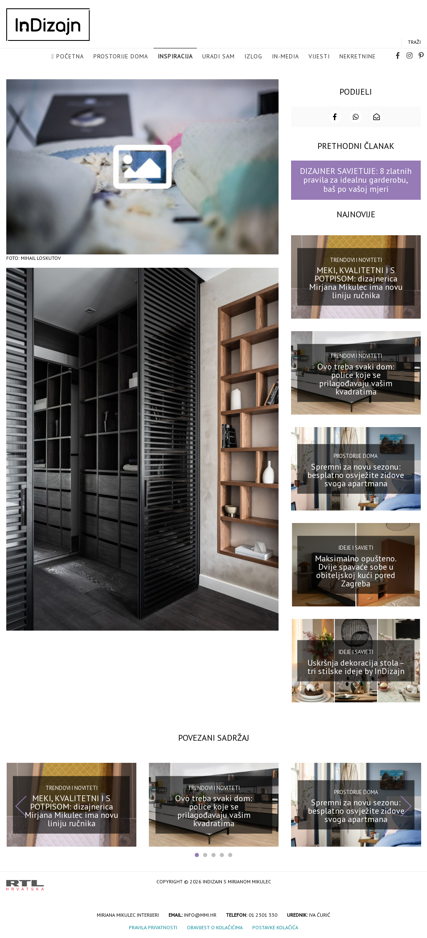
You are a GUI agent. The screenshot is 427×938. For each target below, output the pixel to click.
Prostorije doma (120, 56)
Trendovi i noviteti (356, 259)
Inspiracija (175, 56)
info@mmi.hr (200, 914)
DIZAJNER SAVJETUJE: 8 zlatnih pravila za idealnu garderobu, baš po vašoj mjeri (356, 179)
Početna (70, 56)
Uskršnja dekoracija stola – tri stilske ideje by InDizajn (355, 666)
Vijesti (319, 56)
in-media (285, 56)
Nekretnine (357, 56)
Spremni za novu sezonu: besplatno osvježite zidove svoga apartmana (355, 474)
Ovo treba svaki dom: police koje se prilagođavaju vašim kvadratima (355, 378)
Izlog (253, 56)
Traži (414, 42)
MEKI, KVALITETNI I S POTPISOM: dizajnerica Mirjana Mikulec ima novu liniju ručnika (356, 282)
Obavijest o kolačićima (215, 926)
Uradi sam (218, 56)
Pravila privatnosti (153, 926)
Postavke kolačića (275, 926)
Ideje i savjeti (356, 547)
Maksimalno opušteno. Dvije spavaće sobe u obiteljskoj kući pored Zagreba (356, 570)
